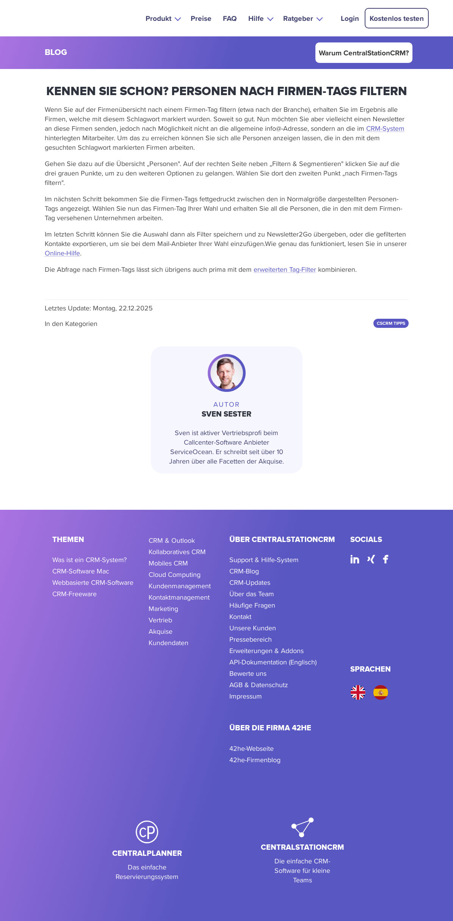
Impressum (245, 696)
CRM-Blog (244, 571)
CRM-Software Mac (80, 571)
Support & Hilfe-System (264, 559)
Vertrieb (160, 620)
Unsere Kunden (252, 628)
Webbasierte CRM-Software (92, 582)
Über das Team (251, 593)
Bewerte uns (247, 673)
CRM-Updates (249, 582)
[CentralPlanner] (147, 851)
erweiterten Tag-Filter (285, 269)
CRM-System (385, 128)
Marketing (163, 608)
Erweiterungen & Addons (266, 650)
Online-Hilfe (62, 253)
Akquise (160, 631)
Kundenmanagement (180, 586)
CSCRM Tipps (391, 323)
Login (350, 18)
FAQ (230, 18)
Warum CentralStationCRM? (364, 52)
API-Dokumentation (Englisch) (273, 662)
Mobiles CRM (168, 563)
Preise (201, 18)
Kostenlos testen (397, 18)
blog (56, 53)
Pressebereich (250, 639)
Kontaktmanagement (179, 597)
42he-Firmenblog (255, 759)
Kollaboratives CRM (177, 551)
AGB (236, 684)
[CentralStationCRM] (302, 851)
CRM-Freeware (74, 593)
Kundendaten (168, 642)
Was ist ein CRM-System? (89, 559)
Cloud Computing (175, 574)
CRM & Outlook (172, 540)
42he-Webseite (251, 748)
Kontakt (240, 616)
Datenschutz (269, 684)
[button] (162, 18)
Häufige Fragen (252, 605)
